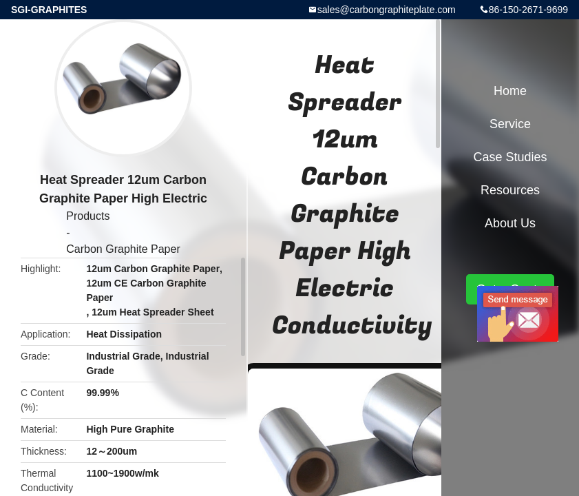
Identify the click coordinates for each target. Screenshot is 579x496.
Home (510, 91)
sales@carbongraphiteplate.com (386, 9)
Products (87, 216)
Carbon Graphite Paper (123, 249)
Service (510, 124)
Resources (510, 190)
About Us (510, 223)
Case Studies (510, 157)
